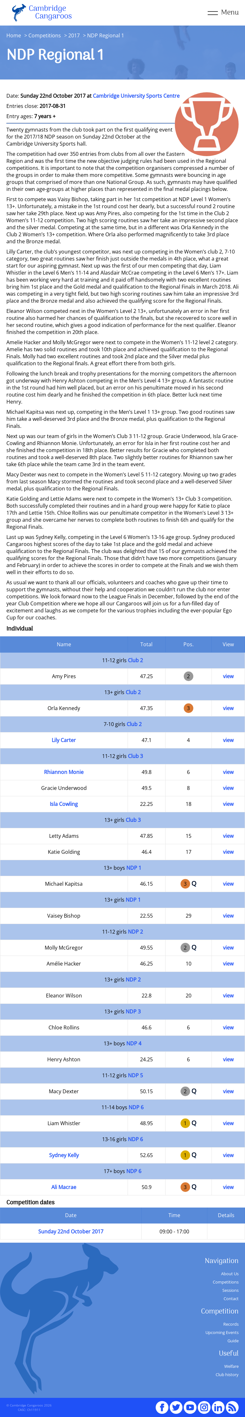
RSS (232, 1404)
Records (231, 1324)
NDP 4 (133, 1043)
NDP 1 (133, 867)
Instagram (204, 1404)
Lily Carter (64, 740)
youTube (190, 1404)
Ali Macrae (63, 1187)
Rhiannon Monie (64, 772)
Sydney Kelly (64, 1155)
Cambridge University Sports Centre (136, 95)
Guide (233, 1341)
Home (13, 35)
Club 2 (135, 660)
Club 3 (135, 756)
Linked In (218, 1407)
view (228, 676)
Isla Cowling (64, 803)
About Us (230, 1274)
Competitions (44, 35)
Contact (231, 1298)
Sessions (230, 1290)
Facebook (162, 1404)
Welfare (231, 1366)
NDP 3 (133, 1011)
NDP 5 (135, 1075)
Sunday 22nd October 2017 (70, 1231)
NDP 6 (136, 1107)
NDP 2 (135, 931)
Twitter (176, 1404)
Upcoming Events (222, 1332)
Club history (227, 1374)
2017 (74, 35)
